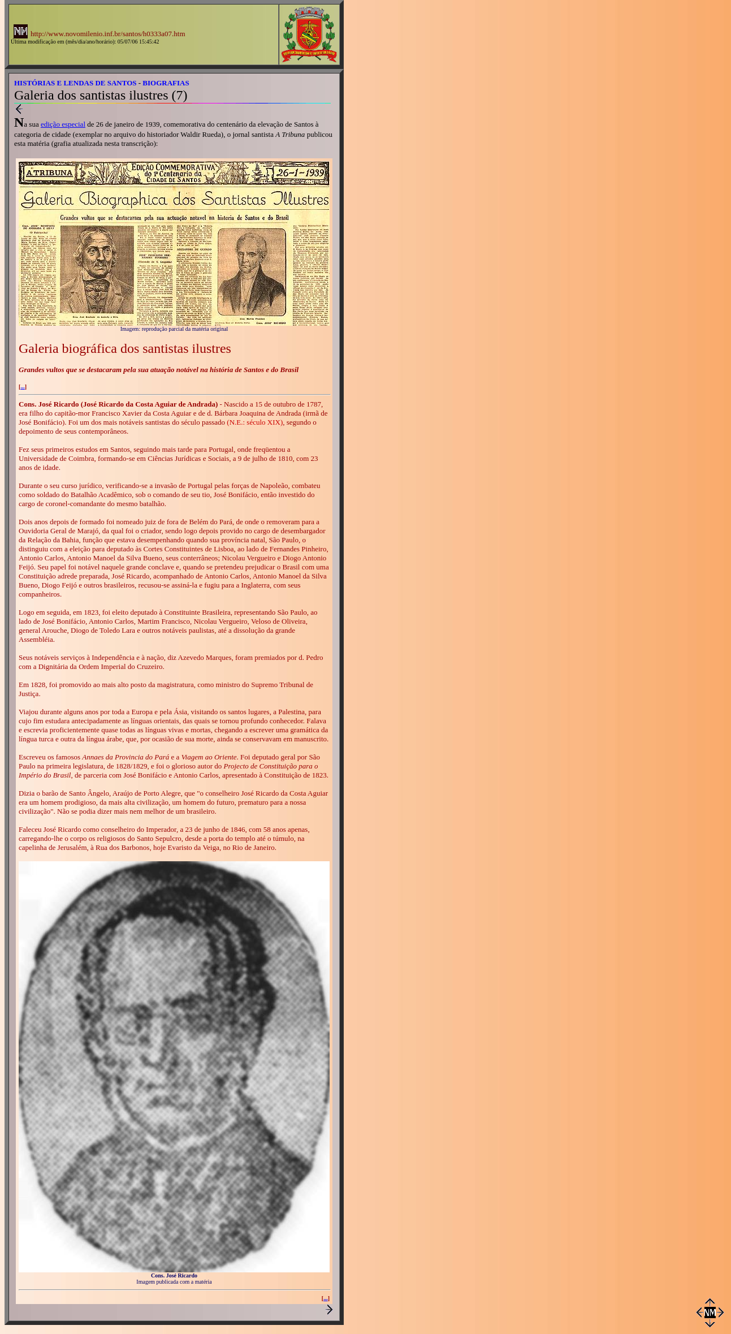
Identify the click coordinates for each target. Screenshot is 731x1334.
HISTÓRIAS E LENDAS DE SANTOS (75, 83)
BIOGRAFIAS (165, 83)
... (22, 386)
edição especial (63, 124)
